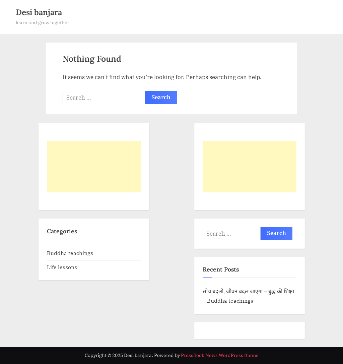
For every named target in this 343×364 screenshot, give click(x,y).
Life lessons (62, 266)
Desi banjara (39, 12)
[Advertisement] (94, 166)
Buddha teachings (70, 252)
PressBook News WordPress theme (220, 355)
